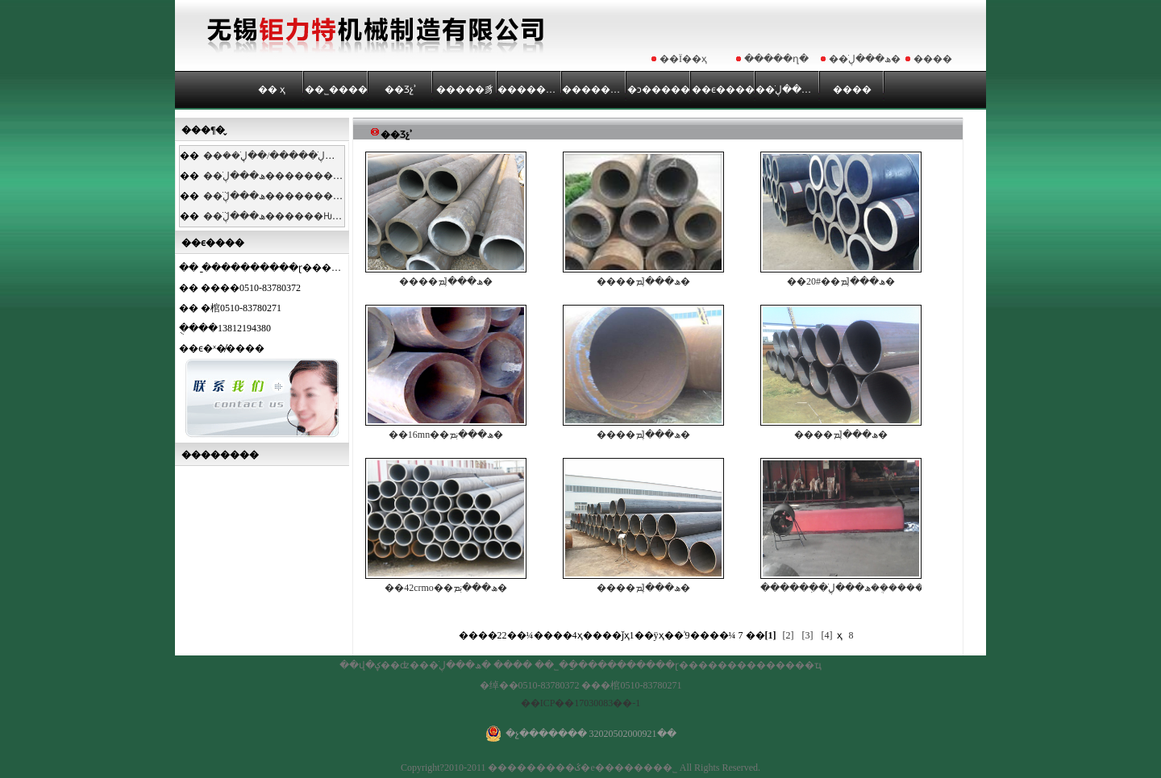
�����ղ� (776, 58)
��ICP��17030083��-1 (581, 703)
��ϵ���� (723, 89)
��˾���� (336, 89)
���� (932, 58)
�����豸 (465, 89)
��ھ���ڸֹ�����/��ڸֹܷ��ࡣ (281, 155)
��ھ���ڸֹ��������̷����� (297, 175)
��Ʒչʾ (401, 89)
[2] (788, 635)
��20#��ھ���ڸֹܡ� (841, 219)
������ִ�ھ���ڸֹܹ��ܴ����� (841, 525)
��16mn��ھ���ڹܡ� (445, 372)
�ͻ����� (658, 89)
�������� (529, 89)
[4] (827, 635)
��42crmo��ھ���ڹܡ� (445, 525)
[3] (808, 635)
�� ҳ (271, 89)
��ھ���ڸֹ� (865, 58)
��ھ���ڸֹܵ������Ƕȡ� (276, 216)
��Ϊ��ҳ (683, 58)
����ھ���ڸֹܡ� (445, 219)
